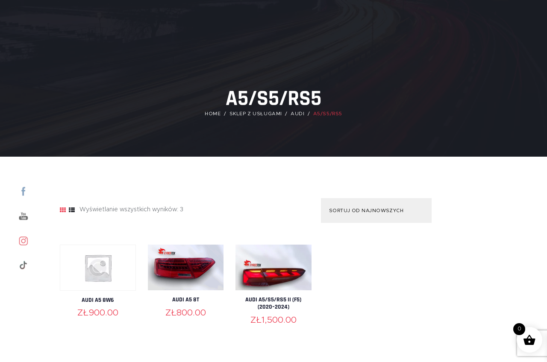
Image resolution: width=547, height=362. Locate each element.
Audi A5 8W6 (98, 300)
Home (213, 113)
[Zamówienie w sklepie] (375, 210)
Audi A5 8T (185, 299)
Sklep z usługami (255, 113)
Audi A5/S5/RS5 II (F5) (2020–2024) (273, 303)
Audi (298, 113)
